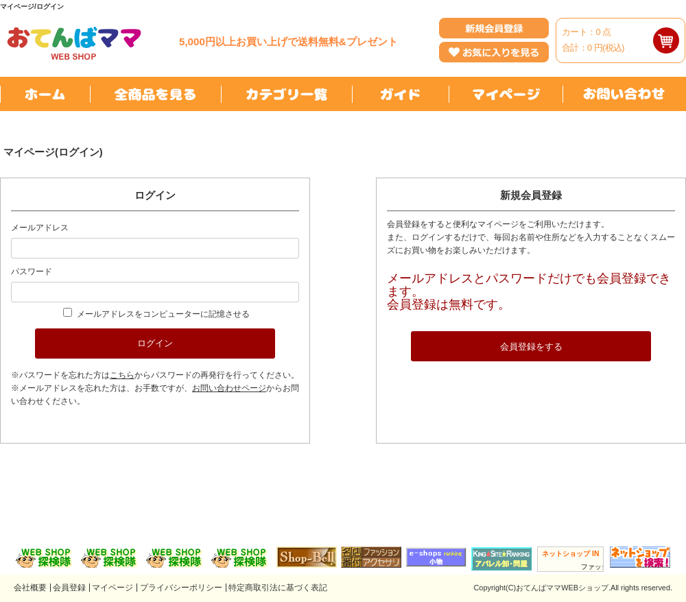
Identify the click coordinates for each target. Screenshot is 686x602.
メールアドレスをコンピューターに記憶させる (163, 314)
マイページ (112, 587)
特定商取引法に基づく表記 (277, 587)
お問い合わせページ (229, 388)
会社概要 (30, 587)
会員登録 (69, 587)
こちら (122, 375)
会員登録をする (531, 346)
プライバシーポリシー (181, 587)
